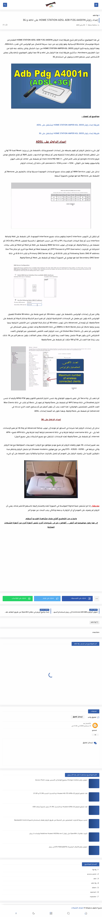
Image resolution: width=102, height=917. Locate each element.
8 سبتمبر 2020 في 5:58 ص (81, 726)
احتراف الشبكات (77, 908)
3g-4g (94, 870)
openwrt (93, 892)
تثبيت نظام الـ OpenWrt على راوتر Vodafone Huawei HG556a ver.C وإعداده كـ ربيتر (58, 834)
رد (95, 735)
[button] (77, 598)
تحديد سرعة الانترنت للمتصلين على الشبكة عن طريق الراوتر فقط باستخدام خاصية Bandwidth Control (50, 820)
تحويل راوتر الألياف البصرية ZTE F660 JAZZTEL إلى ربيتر (68, 847)
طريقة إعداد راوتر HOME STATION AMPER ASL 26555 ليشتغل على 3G (69, 134)
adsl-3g (95, 16)
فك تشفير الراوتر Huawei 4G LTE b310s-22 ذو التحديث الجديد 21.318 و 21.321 (60, 794)
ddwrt (94, 888)
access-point (91, 874)
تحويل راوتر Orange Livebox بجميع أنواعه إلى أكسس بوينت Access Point (61, 780)
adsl (95, 879)
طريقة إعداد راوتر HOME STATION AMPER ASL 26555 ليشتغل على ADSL (68, 125)
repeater (93, 897)
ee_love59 (87, 724)
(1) (5, 25)
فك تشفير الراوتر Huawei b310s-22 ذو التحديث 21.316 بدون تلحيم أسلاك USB (60, 807)
